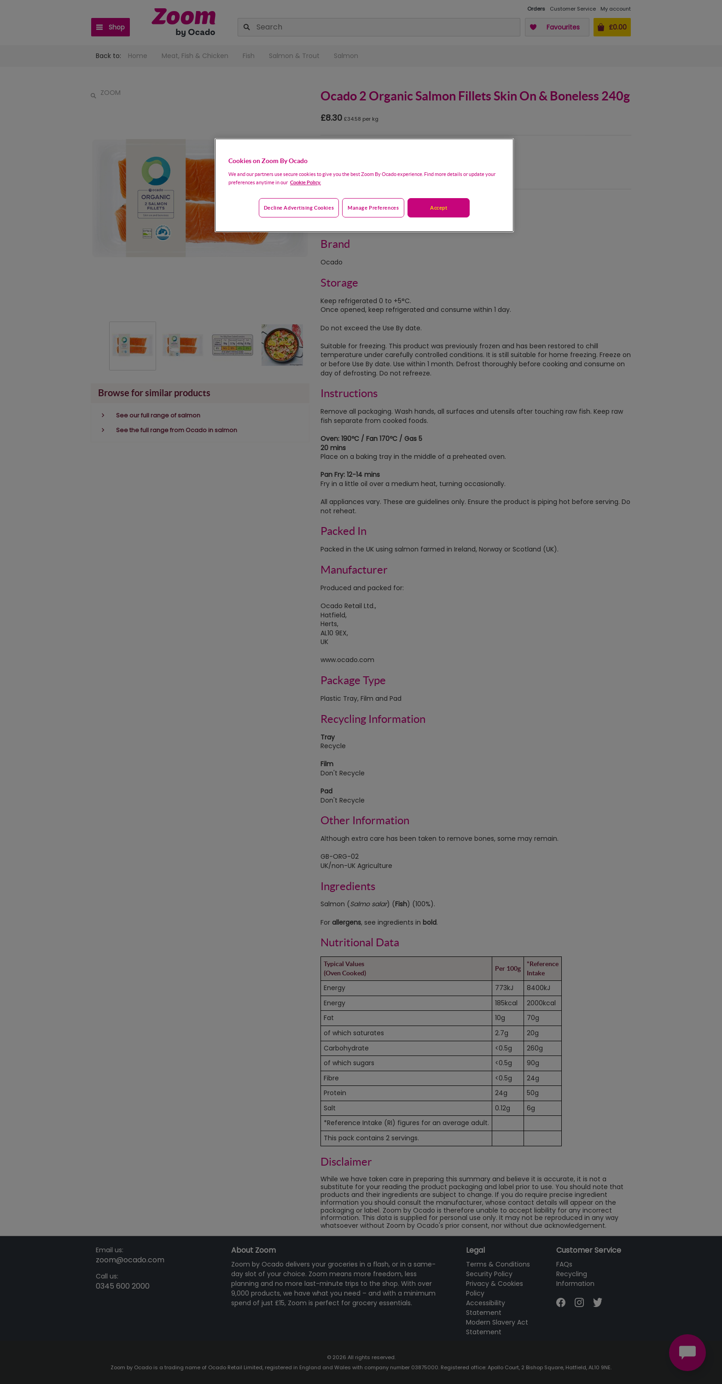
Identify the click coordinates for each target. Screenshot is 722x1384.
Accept (438, 208)
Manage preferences (373, 208)
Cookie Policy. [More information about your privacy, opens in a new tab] (305, 182)
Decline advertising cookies (299, 208)
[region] (364, 185)
